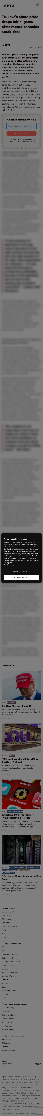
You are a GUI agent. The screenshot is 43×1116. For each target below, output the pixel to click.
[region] (21, 558)
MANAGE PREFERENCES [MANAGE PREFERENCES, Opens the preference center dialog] (21, 571)
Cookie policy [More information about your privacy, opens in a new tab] (9, 565)
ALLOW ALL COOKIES (21, 577)
